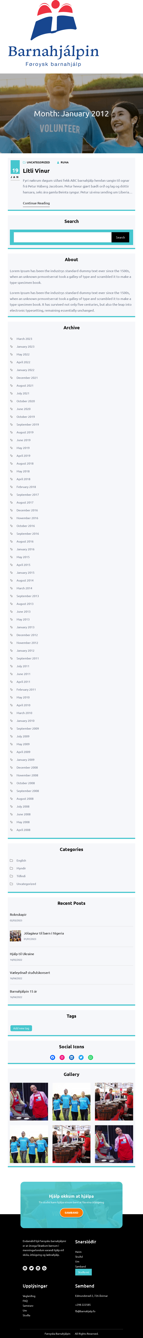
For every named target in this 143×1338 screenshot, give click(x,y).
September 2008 (28, 791)
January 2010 (25, 720)
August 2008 (25, 798)
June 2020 (24, 409)
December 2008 (27, 767)
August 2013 (25, 603)
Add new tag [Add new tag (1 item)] (21, 1028)
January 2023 (25, 346)
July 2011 (23, 666)
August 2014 (25, 580)
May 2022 (23, 354)
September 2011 (28, 658)
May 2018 (23, 471)
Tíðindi (21, 876)
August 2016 (25, 541)
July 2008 (23, 806)
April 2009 (23, 752)
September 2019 (28, 424)
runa (65, 162)
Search (120, 237)
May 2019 (23, 448)
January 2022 (25, 370)
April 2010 (23, 705)
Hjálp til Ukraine (22, 954)
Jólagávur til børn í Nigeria (44, 933)
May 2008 (23, 822)
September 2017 (28, 494)
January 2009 (25, 759)
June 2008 (24, 814)
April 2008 (23, 829)
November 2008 (27, 775)
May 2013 (23, 619)
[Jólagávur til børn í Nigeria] (15, 936)
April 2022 (23, 362)
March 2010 (24, 713)
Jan (15, 177)
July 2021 (23, 393)
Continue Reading (36, 203)
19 (15, 170)
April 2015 (23, 564)
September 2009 (28, 728)
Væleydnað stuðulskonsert (30, 972)
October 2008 (26, 783)
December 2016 (27, 510)
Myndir (21, 868)
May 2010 (23, 697)
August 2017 (25, 502)
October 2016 (26, 525)
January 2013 (25, 627)
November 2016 (27, 518)
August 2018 (25, 463)
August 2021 (25, 385)
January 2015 (25, 572)
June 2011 (24, 674)
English (21, 860)
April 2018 (23, 479)
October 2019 (26, 416)
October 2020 (26, 401)
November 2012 (27, 642)
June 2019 (24, 440)
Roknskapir (18, 914)
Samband (71, 1213)
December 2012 (27, 635)
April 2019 (23, 455)
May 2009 (23, 744)
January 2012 (25, 650)
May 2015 (23, 557)
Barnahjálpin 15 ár (23, 991)
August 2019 (25, 432)
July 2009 (23, 736)
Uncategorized (38, 162)
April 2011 (23, 681)
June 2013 (24, 611)
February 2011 (26, 689)
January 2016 (25, 549)
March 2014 (24, 588)
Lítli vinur (36, 171)
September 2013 (28, 596)
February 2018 (26, 487)
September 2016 (28, 533)
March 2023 (24, 338)
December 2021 (27, 377)
